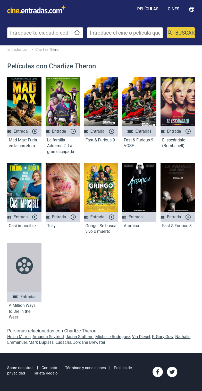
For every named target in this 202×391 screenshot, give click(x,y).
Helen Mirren (19, 336)
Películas (147, 8)
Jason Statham (80, 336)
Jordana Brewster (89, 342)
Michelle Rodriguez (112, 336)
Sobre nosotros (20, 367)
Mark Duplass (41, 342)
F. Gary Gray (162, 336)
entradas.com (18, 49)
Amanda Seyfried (48, 336)
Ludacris (63, 342)
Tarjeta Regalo (45, 373)
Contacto (49, 367)
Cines (173, 8)
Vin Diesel (141, 336)
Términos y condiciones (85, 367)
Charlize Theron (47, 49)
